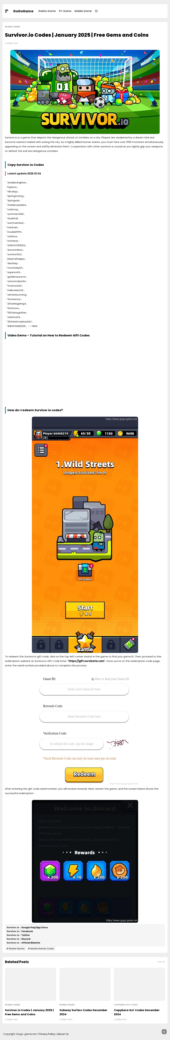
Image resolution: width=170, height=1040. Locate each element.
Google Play (28, 927)
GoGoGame (23, 11)
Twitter (25, 935)
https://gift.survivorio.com (86, 661)
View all (161, 962)
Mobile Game (83, 11)
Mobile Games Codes (42, 948)
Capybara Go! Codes (126, 1004)
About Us (63, 1034)
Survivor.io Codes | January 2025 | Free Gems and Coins (29, 1012)
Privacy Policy (47, 1034)
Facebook (27, 931)
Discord (25, 938)
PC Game (65, 11)
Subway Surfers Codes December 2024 (83, 1012)
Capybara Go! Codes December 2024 (137, 1012)
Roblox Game (47, 11)
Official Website (30, 942)
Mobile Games (12, 26)
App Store (42, 927)
